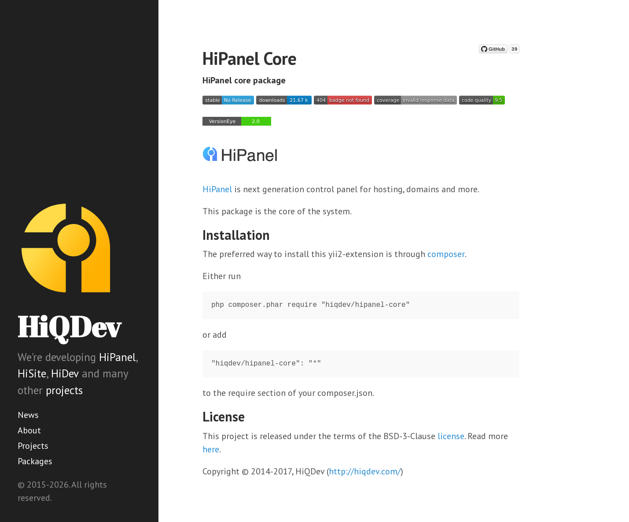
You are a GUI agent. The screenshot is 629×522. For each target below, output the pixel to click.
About (29, 430)
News (28, 415)
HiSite (32, 373)
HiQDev (69, 326)
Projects (33, 445)
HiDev (65, 373)
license (451, 436)
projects (64, 390)
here (210, 449)
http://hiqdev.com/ (365, 471)
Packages (35, 461)
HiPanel (117, 357)
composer (446, 254)
